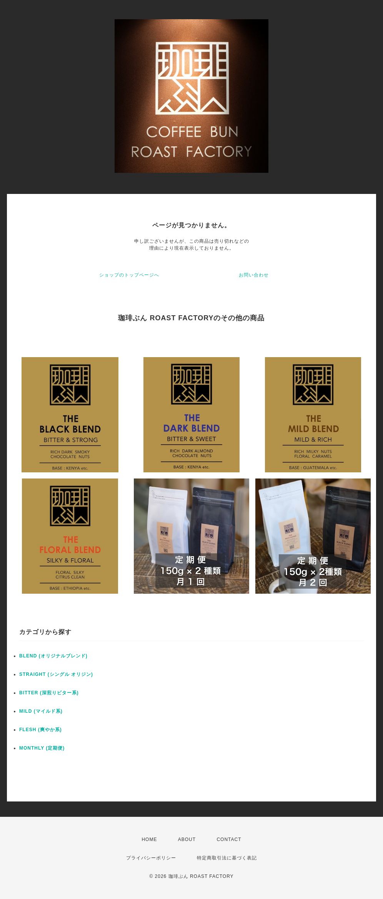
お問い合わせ (254, 275)
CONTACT (228, 839)
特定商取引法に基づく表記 (227, 858)
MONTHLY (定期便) (42, 748)
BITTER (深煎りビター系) (49, 692)
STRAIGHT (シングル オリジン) (56, 674)
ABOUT (187, 839)
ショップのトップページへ (129, 275)
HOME (149, 839)
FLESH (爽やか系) (40, 729)
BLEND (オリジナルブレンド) (53, 656)
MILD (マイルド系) (41, 711)
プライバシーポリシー (151, 858)
